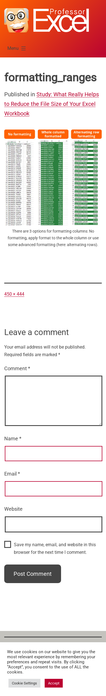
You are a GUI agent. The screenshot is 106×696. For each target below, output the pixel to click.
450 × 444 (14, 294)
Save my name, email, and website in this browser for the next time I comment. (55, 548)
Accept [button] (53, 683)
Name (12, 438)
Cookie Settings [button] (24, 683)
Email (12, 474)
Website (13, 509)
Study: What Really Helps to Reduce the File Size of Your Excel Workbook (51, 104)
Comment (17, 368)
